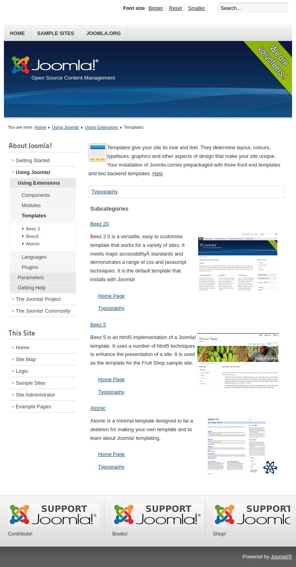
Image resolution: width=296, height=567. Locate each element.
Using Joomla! (65, 127)
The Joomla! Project (38, 299)
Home (17, 33)
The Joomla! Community (43, 311)
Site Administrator (35, 395)
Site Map (26, 359)
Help (157, 173)
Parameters (31, 277)
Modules (31, 205)
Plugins (30, 267)
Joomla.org (103, 33)
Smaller (196, 8)
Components (36, 195)
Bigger (155, 8)
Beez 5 (98, 325)
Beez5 (32, 236)
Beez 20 (99, 224)
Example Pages (33, 407)
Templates (34, 216)
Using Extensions (101, 127)
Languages (34, 257)
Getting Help (32, 288)
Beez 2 (33, 228)
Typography (104, 192)
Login (22, 371)
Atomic (33, 243)
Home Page (111, 296)
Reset (175, 8)
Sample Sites (55, 33)
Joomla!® (281, 557)
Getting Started (33, 160)
